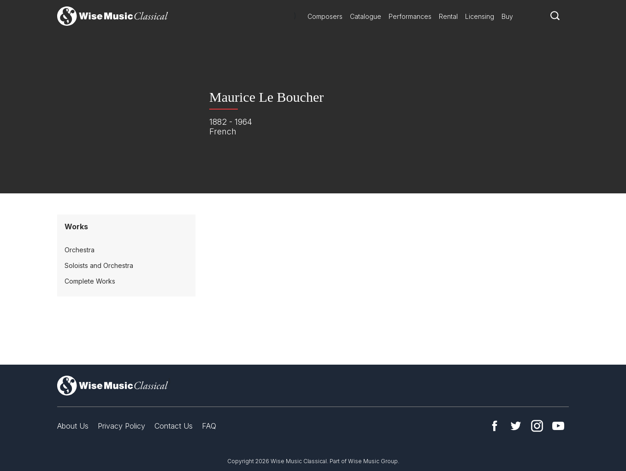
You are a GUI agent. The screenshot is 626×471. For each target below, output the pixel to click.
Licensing (479, 16)
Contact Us (173, 425)
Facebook (495, 426)
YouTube (558, 426)
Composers (325, 16)
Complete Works (90, 281)
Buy (507, 16)
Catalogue (365, 16)
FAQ (209, 425)
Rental (448, 16)
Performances (410, 16)
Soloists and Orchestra (99, 265)
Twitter (516, 426)
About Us (73, 425)
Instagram (537, 426)
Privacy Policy (121, 425)
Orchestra (79, 250)
